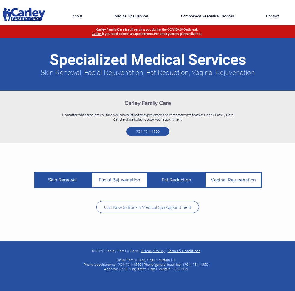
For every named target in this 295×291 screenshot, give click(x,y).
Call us (97, 34)
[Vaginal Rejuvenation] (233, 180)
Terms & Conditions (184, 251)
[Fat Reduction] (176, 180)
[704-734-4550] (147, 131)
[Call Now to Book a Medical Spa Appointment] (147, 207)
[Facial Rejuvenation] (119, 180)
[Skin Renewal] (62, 180)
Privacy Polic (152, 251)
